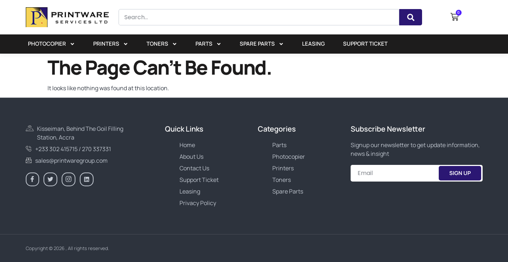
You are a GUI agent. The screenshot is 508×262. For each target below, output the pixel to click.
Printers (110, 44)
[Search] (410, 17)
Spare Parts (262, 44)
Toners (161, 44)
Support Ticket (365, 43)
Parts (208, 44)
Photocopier (51, 44)
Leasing (313, 43)
